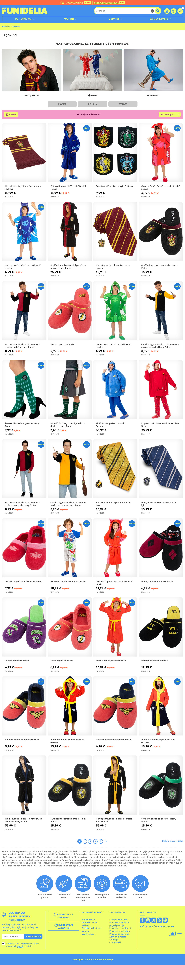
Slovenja (113, 939)
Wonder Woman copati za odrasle (113, 739)
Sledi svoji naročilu (63, 926)
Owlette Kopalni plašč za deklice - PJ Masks (114, 583)
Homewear (153, 95)
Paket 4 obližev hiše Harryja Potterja (114, 186)
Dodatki (114, 19)
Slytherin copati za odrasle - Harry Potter (158, 820)
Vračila (85, 931)
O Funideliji (115, 942)
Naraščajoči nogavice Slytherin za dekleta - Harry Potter (67, 424)
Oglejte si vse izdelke (172, 841)
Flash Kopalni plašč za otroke (111, 660)
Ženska (92, 104)
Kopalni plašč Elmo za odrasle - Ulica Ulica (160, 424)
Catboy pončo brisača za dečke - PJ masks (23, 266)
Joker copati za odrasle (17, 660)
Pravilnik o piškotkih (119, 931)
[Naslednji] (106, 841)
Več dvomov (88, 934)
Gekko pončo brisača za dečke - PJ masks (113, 345)
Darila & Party (159, 19)
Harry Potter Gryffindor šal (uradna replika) (23, 187)
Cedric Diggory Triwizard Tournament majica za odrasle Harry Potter (69, 504)
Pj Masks (92, 95)
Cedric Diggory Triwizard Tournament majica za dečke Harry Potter (160, 345)
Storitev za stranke (63, 916)
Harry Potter (31, 95)
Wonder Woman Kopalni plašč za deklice (67, 741)
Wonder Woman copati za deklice (22, 739)
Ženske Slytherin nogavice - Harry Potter (22, 424)
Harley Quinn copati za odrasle (157, 581)
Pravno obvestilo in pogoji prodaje (119, 924)
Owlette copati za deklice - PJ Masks (23, 581)
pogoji (20, 946)
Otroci (123, 104)
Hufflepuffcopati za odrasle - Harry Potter (68, 820)
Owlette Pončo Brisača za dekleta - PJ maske (160, 187)
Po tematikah (23, 19)
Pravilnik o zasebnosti (120, 928)
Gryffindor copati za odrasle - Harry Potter (159, 266)
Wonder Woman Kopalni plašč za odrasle (158, 741)
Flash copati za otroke (61, 660)
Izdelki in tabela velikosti (90, 924)
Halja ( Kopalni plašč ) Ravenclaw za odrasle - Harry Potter (23, 820)
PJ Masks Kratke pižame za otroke (67, 581)
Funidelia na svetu (118, 919)
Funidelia (6, 26)
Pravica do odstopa (119, 934)
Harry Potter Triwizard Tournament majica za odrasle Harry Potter (22, 504)
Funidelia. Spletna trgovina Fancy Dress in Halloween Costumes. (25, 11)
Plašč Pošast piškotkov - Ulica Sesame (111, 424)
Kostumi (69, 19)
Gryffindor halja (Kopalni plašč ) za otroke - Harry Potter (68, 266)
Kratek (12, 114)
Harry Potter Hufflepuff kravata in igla (113, 504)
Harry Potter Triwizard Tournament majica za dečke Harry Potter (22, 345)
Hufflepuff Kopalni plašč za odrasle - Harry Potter (114, 820)
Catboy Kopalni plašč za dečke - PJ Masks (68, 187)
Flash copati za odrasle (62, 344)
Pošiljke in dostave (91, 928)
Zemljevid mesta (117, 936)
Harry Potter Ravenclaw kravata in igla (159, 504)
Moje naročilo (88, 919)
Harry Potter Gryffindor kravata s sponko (113, 266)
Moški (62, 104)
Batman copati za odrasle (154, 660)
